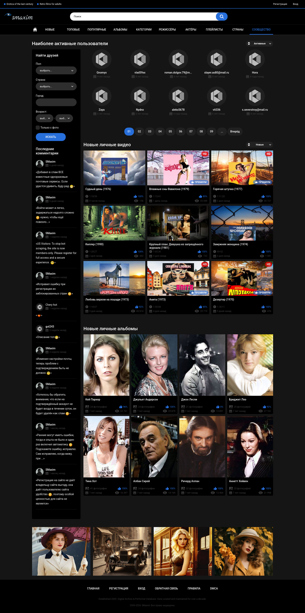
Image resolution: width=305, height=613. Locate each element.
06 (180, 131)
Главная (35, 30)
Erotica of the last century (20, 4)
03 (149, 131)
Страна (40, 79)
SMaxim (50, 161)
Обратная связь (166, 588)
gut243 (50, 326)
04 (160, 131)
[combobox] (56, 70)
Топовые (73, 29)
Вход (295, 4)
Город (39, 95)
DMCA (214, 588)
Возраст (41, 111)
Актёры (190, 29)
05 (170, 131)
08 (201, 131)
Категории (144, 29)
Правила (194, 588)
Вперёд (235, 131)
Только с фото (49, 127)
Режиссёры (167, 29)
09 (211, 131)
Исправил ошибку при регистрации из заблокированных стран (54, 289)
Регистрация (280, 4)
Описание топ (48, 337)
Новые (49, 29)
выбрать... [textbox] (46, 70)
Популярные (97, 29)
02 (139, 131)
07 (191, 131)
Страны (237, 29)
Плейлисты (214, 29)
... (222, 131)
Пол (38, 63)
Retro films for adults (50, 4)
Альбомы (120, 29)
